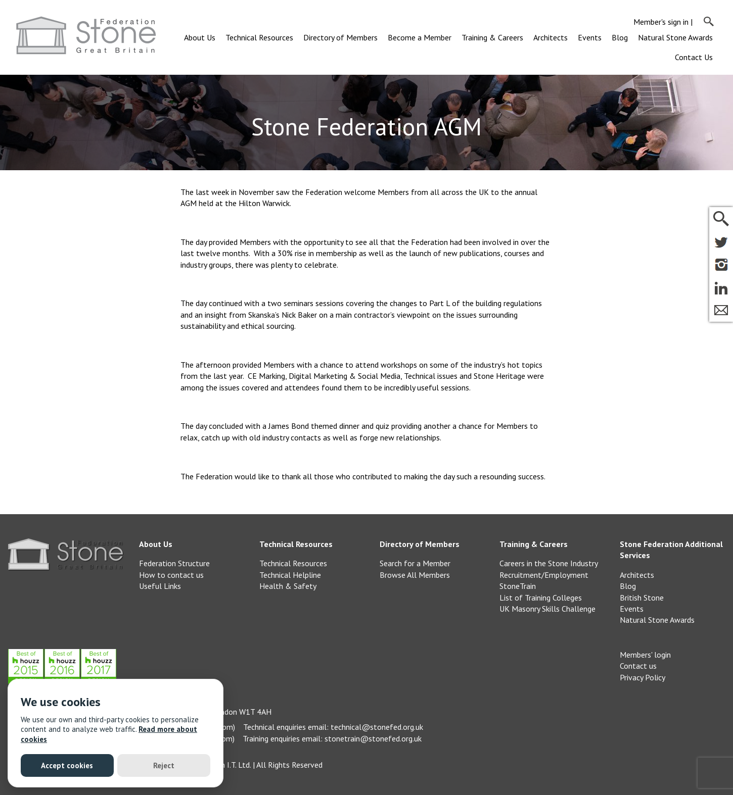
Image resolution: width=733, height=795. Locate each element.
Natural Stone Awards (675, 37)
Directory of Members (340, 37)
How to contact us (171, 575)
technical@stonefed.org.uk (377, 727)
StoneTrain (517, 586)
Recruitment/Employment (543, 575)
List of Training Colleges (540, 597)
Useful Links (160, 586)
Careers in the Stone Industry (548, 563)
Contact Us (694, 57)
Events (590, 37)
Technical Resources (259, 37)
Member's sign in (661, 22)
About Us (199, 37)
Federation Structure (174, 563)
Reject (163, 765)
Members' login (645, 655)
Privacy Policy (642, 677)
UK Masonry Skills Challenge (547, 609)
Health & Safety (287, 586)
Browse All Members (415, 575)
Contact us (638, 666)
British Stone (642, 597)
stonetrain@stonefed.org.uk (373, 738)
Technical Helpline (290, 575)
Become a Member (419, 37)
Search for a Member (415, 563)
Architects (550, 37)
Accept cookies (67, 765)
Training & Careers (492, 37)
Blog (620, 37)
